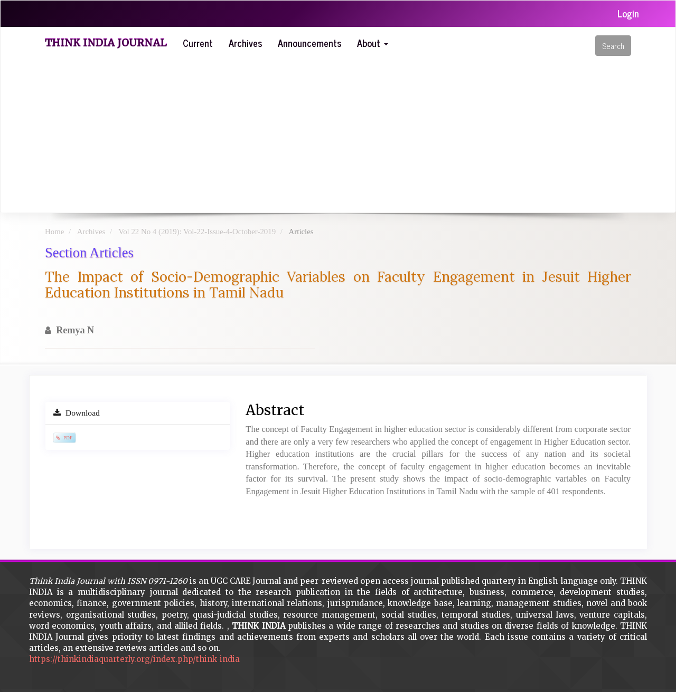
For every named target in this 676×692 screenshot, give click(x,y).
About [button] (372, 43)
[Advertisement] (354, 133)
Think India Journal (106, 42)
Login (628, 13)
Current (198, 43)
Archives (245, 43)
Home (54, 231)
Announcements (309, 43)
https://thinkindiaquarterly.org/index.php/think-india (134, 659)
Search (613, 45)
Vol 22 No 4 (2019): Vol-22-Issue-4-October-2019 (197, 231)
